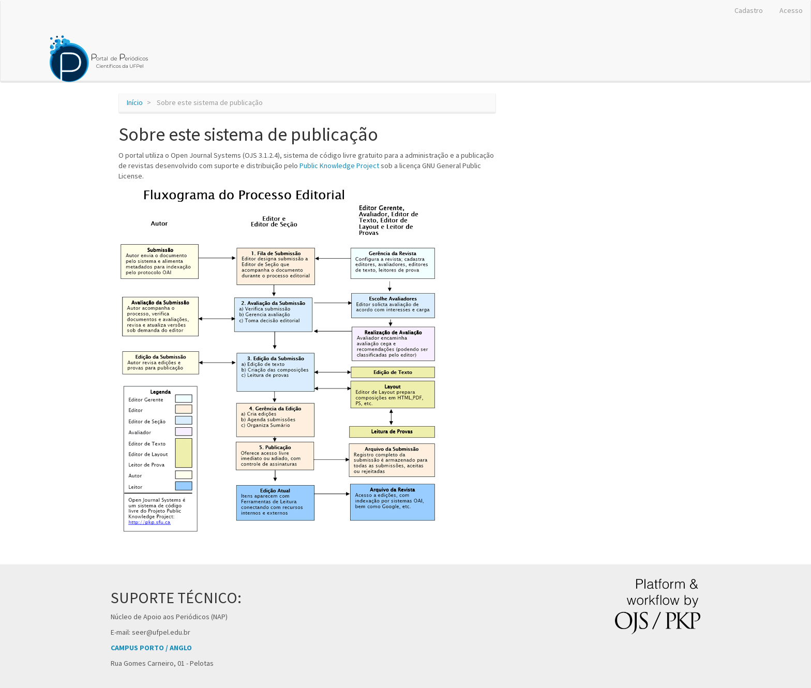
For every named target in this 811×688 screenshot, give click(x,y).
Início (135, 102)
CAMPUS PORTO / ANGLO (151, 647)
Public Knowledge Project (339, 165)
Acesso (791, 10)
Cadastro (748, 10)
